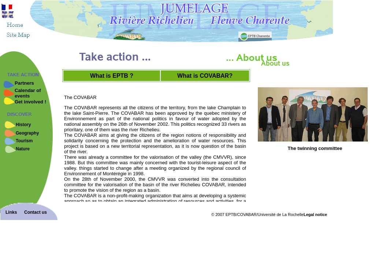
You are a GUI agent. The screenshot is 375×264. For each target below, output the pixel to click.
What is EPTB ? (111, 76)
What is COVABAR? (205, 76)
